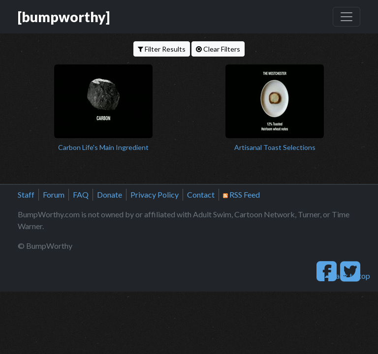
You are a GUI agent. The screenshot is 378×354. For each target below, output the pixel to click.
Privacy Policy (154, 194)
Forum (53, 194)
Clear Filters (218, 49)
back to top (347, 275)
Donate (109, 194)
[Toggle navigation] (346, 17)
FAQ (81, 194)
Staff (26, 194)
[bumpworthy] (64, 16)
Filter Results (162, 49)
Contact (201, 194)
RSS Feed (241, 194)
